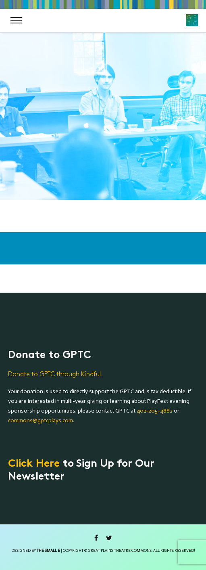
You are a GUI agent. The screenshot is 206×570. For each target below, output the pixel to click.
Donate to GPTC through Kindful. (55, 374)
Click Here (34, 464)
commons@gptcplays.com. (41, 420)
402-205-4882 (155, 410)
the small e (48, 550)
